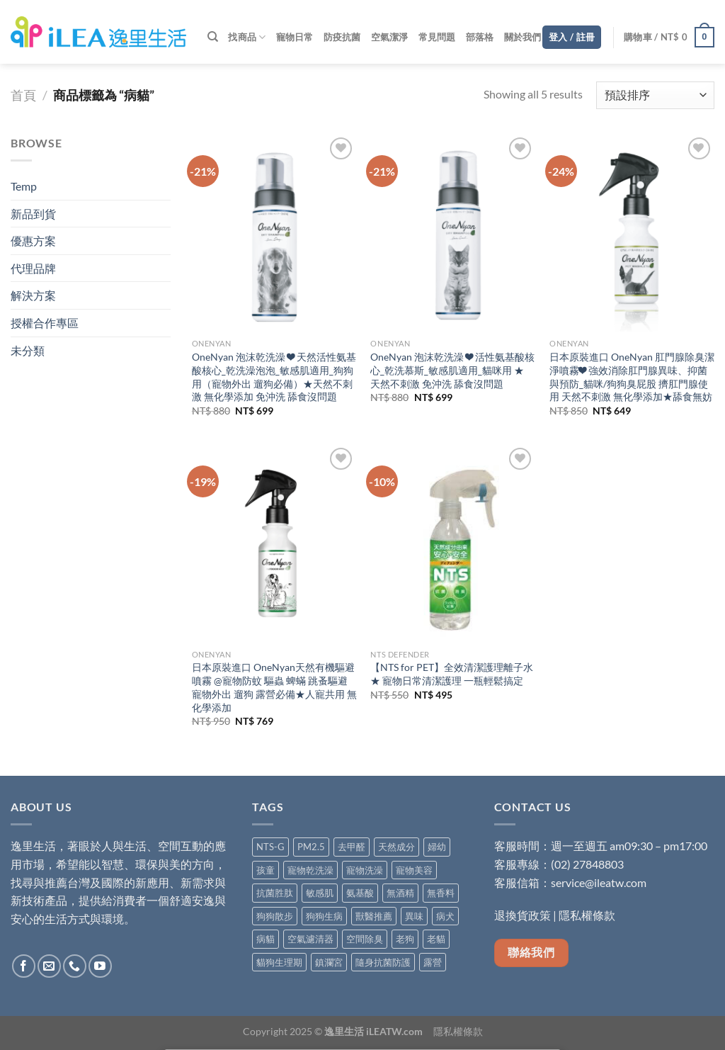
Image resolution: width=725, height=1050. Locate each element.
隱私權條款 (587, 915)
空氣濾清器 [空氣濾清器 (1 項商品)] (310, 938)
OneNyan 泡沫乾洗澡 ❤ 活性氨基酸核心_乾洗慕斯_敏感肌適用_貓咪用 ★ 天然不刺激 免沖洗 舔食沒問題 (452, 370)
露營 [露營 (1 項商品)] (432, 962)
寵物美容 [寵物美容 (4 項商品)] (414, 870)
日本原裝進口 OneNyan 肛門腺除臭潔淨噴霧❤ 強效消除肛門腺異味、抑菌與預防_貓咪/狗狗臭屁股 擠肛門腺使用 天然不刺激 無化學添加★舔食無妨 (631, 376)
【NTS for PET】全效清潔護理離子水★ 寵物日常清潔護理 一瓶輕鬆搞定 (451, 674)
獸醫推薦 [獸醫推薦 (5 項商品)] (373, 916)
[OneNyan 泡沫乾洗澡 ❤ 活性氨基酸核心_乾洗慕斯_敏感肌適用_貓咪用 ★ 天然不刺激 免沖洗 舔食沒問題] (452, 233)
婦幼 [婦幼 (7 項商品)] (437, 846)
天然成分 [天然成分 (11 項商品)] (396, 846)
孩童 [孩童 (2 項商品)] (265, 870)
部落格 (480, 37)
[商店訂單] (655, 95)
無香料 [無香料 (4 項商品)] (441, 892)
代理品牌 (33, 268)
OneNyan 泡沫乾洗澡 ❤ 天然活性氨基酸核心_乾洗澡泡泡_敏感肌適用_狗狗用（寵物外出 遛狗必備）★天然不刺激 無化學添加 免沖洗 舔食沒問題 (274, 376)
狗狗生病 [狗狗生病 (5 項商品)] (324, 916)
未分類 (28, 350)
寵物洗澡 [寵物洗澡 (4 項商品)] (364, 870)
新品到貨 (33, 213)
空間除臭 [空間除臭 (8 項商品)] (364, 938)
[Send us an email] (49, 966)
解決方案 (33, 295)
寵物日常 (295, 37)
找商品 (247, 37)
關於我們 (523, 37)
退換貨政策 (522, 915)
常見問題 (437, 37)
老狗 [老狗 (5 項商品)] (405, 938)
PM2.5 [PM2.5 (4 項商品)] (311, 846)
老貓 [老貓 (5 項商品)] (436, 938)
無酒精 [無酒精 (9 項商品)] (400, 892)
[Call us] (74, 966)
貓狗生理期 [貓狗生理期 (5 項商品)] (279, 962)
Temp (24, 186)
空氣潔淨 (390, 37)
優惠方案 (33, 240)
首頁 (23, 95)
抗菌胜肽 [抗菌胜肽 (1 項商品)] (274, 892)
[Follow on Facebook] (23, 966)
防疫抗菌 (342, 37)
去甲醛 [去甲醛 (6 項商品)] (351, 846)
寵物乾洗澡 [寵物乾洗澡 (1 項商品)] (310, 870)
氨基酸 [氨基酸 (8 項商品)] (360, 892)
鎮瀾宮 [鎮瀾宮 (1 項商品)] (329, 962)
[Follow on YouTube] (100, 966)
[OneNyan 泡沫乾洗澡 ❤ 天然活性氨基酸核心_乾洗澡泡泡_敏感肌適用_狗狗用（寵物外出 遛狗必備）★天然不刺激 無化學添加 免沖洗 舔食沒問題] (274, 233)
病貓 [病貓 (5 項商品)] (265, 938)
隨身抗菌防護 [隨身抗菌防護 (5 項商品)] (383, 962)
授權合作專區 (45, 322)
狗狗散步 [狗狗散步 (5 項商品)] (274, 916)
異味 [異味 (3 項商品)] (414, 916)
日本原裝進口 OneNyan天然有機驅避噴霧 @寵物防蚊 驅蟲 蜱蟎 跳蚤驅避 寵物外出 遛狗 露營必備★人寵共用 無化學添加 (274, 687)
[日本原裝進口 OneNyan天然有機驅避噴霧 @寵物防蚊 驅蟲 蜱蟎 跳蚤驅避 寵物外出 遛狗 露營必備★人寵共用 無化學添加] (274, 543)
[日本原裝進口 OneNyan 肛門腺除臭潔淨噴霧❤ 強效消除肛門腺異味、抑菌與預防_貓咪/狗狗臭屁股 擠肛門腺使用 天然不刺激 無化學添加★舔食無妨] (631, 233)
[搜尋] (212, 36)
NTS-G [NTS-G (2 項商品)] (270, 846)
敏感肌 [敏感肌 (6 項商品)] (319, 892)
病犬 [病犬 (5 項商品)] (445, 916)
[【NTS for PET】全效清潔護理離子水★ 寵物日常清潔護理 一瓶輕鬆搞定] (452, 543)
